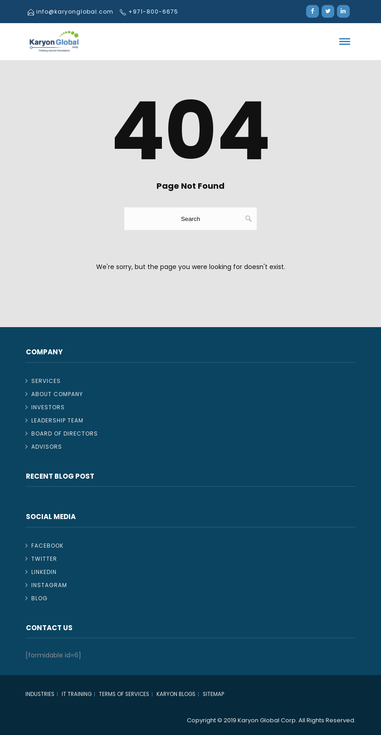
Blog (39, 598)
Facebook (47, 545)
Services (46, 381)
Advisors (46, 447)
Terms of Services (124, 694)
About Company (57, 394)
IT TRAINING (77, 694)
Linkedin (44, 572)
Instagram (49, 585)
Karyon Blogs (175, 694)
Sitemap (213, 694)
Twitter (44, 559)
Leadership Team (57, 420)
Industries (39, 694)
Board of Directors (64, 433)
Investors (48, 407)
